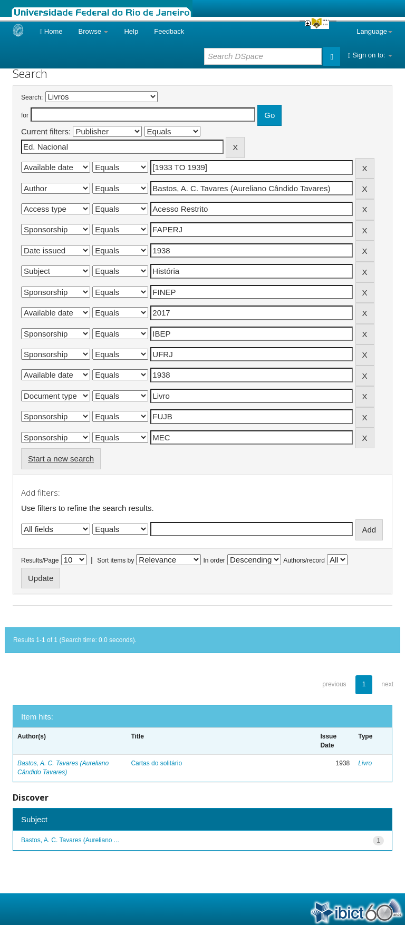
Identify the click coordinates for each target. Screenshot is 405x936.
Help (131, 31)
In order (214, 560)
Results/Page (40, 560)
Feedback (169, 31)
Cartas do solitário (156, 763)
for (24, 115)
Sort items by (115, 560)
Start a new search (61, 458)
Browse (94, 31)
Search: (32, 97)
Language (374, 31)
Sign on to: (370, 55)
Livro (365, 763)
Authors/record (304, 560)
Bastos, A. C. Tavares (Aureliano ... (70, 840)
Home (51, 31)
